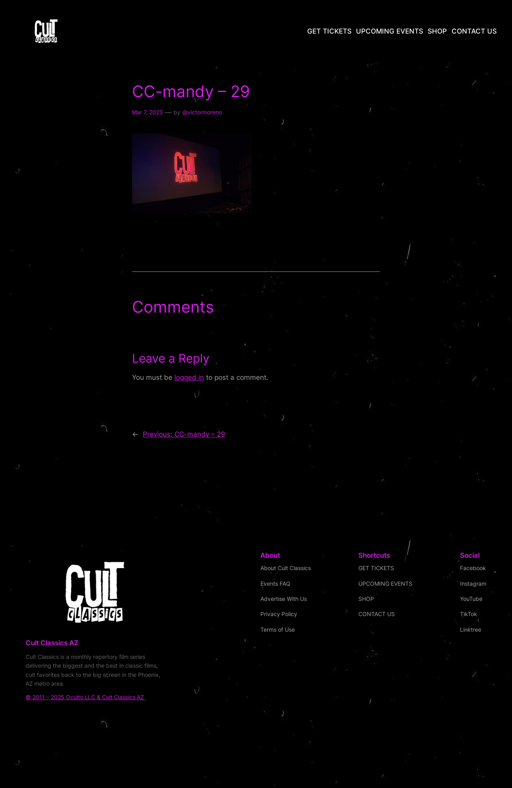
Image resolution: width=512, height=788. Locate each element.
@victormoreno (202, 112)
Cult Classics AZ (52, 643)
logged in (189, 377)
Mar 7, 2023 (147, 112)
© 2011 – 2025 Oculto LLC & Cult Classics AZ (86, 697)
